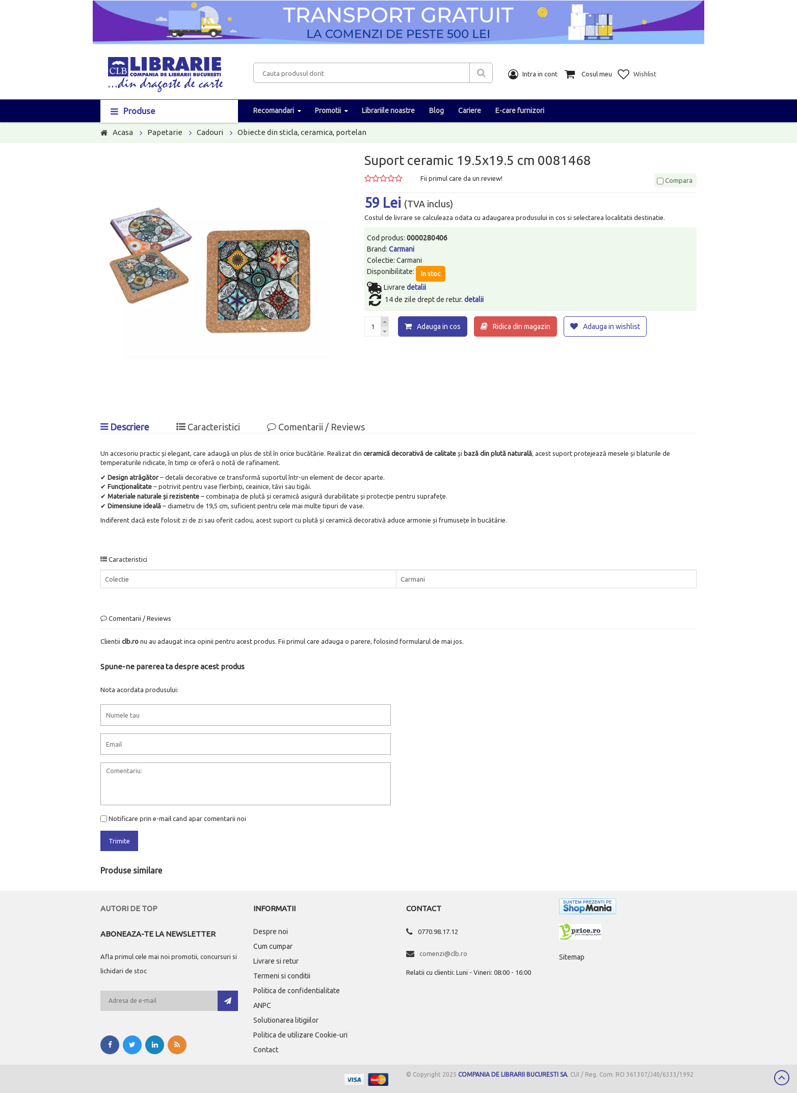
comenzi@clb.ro (443, 953)
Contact (265, 1050)
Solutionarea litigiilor (285, 1020)
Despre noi (270, 931)
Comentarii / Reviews (316, 427)
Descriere (124, 427)
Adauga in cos (439, 326)
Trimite (119, 840)
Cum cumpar (273, 946)
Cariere (469, 110)
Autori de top (128, 908)
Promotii (328, 110)
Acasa (123, 132)
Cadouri (210, 132)
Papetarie (164, 132)
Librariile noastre (388, 110)
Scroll (781, 1077)
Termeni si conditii (281, 976)
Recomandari (273, 110)
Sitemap (572, 957)
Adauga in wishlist (611, 326)
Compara (675, 180)
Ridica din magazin (521, 326)
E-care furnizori (519, 110)
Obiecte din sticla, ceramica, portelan (301, 132)
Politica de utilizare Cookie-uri (300, 1035)
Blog (436, 110)
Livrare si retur (276, 961)
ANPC (262, 1005)
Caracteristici (208, 427)
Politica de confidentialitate (296, 991)
